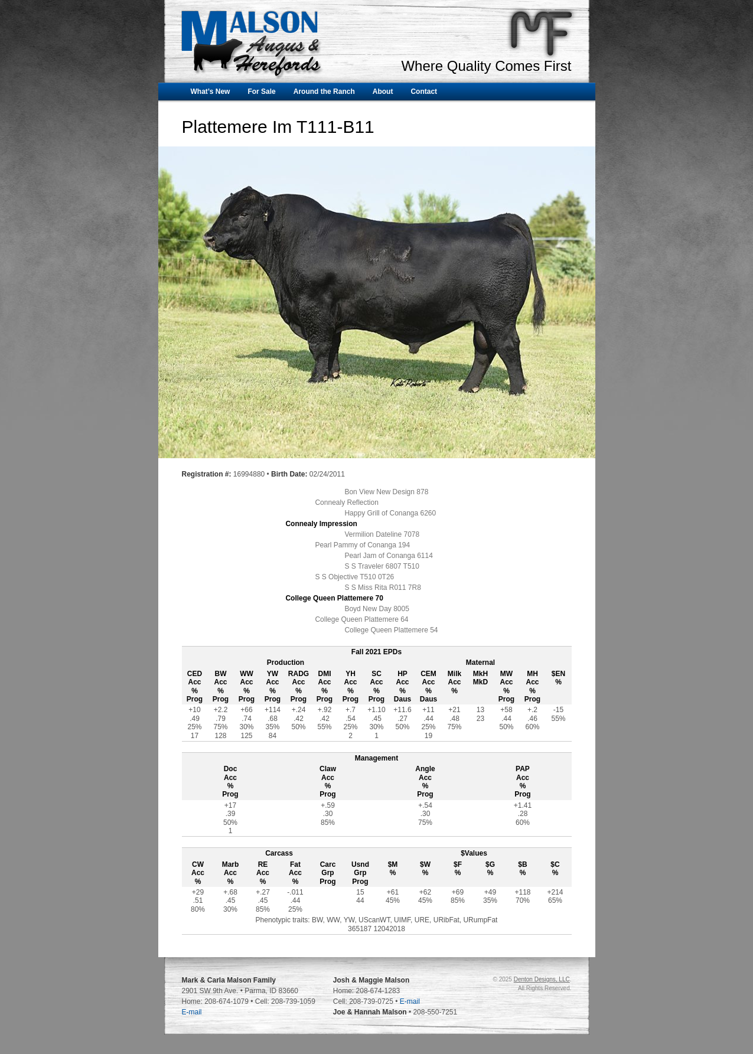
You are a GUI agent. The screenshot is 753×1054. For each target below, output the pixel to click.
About (383, 91)
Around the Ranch (324, 91)
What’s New (210, 91)
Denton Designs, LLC (542, 979)
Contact (423, 91)
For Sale (261, 91)
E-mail (192, 1012)
